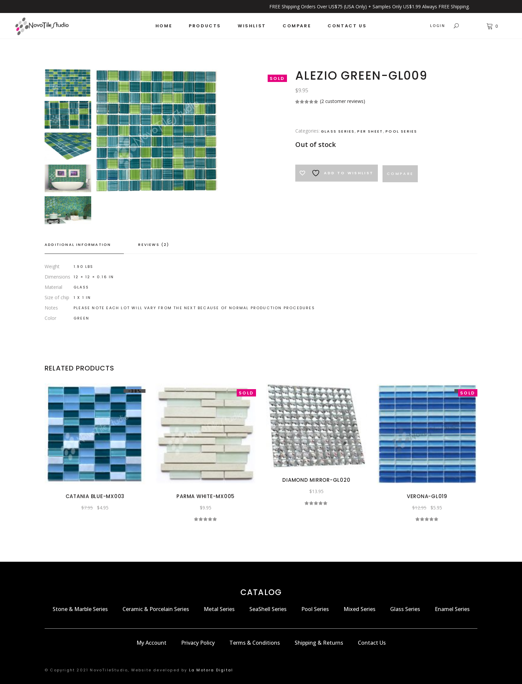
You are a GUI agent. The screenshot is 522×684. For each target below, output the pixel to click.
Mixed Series (360, 609)
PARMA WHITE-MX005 (205, 496)
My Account (151, 642)
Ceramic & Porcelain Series (156, 609)
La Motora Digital (211, 670)
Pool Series (401, 131)
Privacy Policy (198, 642)
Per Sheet (370, 131)
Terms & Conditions (254, 642)
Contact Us (372, 642)
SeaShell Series (268, 609)
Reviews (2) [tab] (153, 244)
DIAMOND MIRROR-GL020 (316, 479)
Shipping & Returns (319, 642)
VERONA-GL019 (427, 496)
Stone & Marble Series (80, 609)
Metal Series (219, 609)
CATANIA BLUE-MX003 (95, 496)
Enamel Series (452, 609)
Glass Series (338, 131)
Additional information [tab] (78, 244)
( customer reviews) (342, 101)
